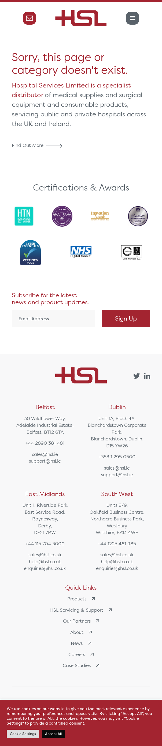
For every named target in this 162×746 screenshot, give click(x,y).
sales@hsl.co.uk (45, 554)
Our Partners (81, 621)
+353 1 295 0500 (117, 456)
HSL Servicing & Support (81, 610)
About (81, 632)
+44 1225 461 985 (117, 543)
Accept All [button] (53, 734)
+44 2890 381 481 (44, 443)
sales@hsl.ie (45, 454)
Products (81, 599)
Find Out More (38, 145)
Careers (80, 654)
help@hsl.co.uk (45, 561)
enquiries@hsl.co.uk (45, 568)
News (81, 643)
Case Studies (81, 665)
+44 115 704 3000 (45, 543)
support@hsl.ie (45, 461)
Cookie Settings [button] (23, 734)
